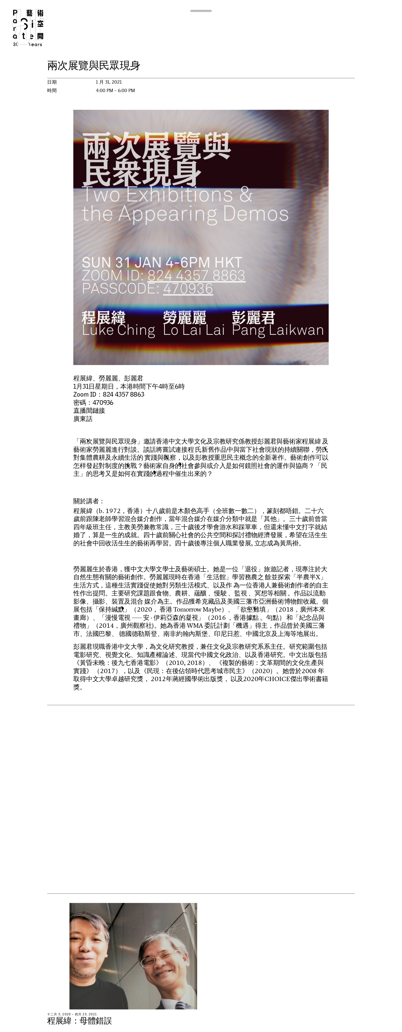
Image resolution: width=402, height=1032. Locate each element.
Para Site (36, 27)
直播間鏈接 (89, 410)
